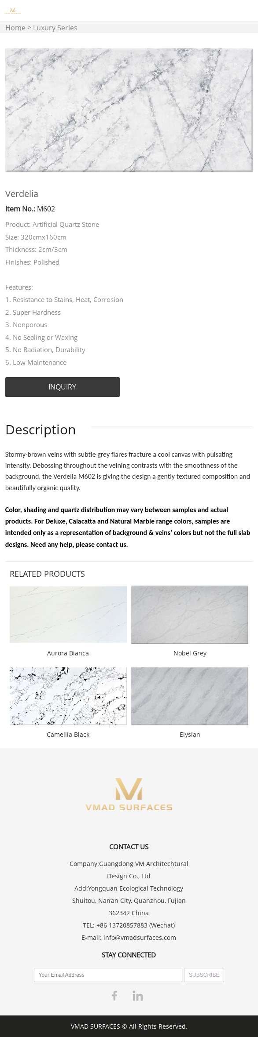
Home (15, 28)
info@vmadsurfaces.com (139, 937)
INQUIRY (62, 387)
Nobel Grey (189, 653)
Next (241, 110)
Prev (17, 110)
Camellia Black (68, 734)
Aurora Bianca (68, 653)
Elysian (190, 734)
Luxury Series (55, 28)
